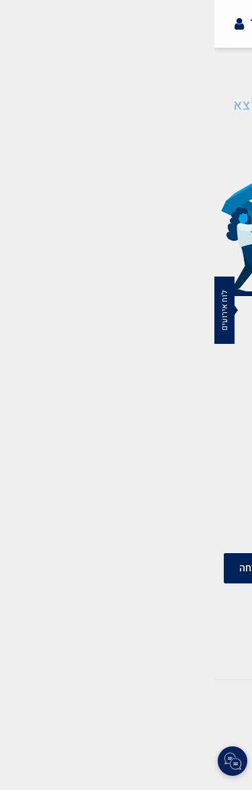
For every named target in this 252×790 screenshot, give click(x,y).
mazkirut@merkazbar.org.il (136, 431)
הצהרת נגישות (70, 696)
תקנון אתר (138, 696)
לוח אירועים (10, 310)
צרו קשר (193, 696)
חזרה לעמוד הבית (126, 139)
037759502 (175, 481)
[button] (234, 51)
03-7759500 (173, 465)
